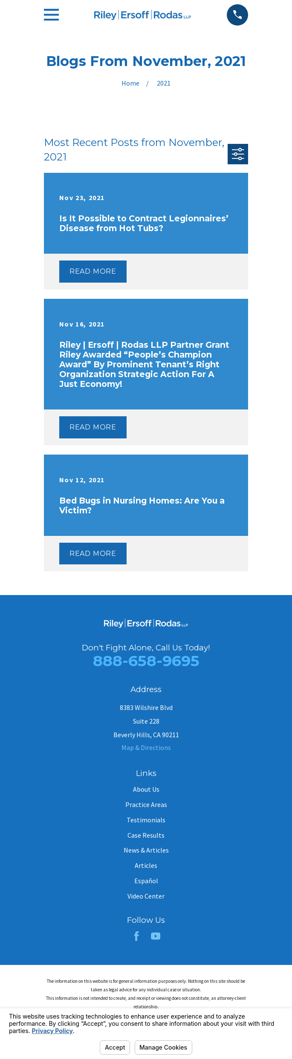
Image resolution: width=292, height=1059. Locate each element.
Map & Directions (146, 747)
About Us (146, 789)
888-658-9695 (146, 661)
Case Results (146, 835)
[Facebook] (136, 936)
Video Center (146, 896)
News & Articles (146, 850)
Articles (146, 865)
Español (146, 880)
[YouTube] (155, 936)
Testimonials (146, 820)
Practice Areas (146, 804)
